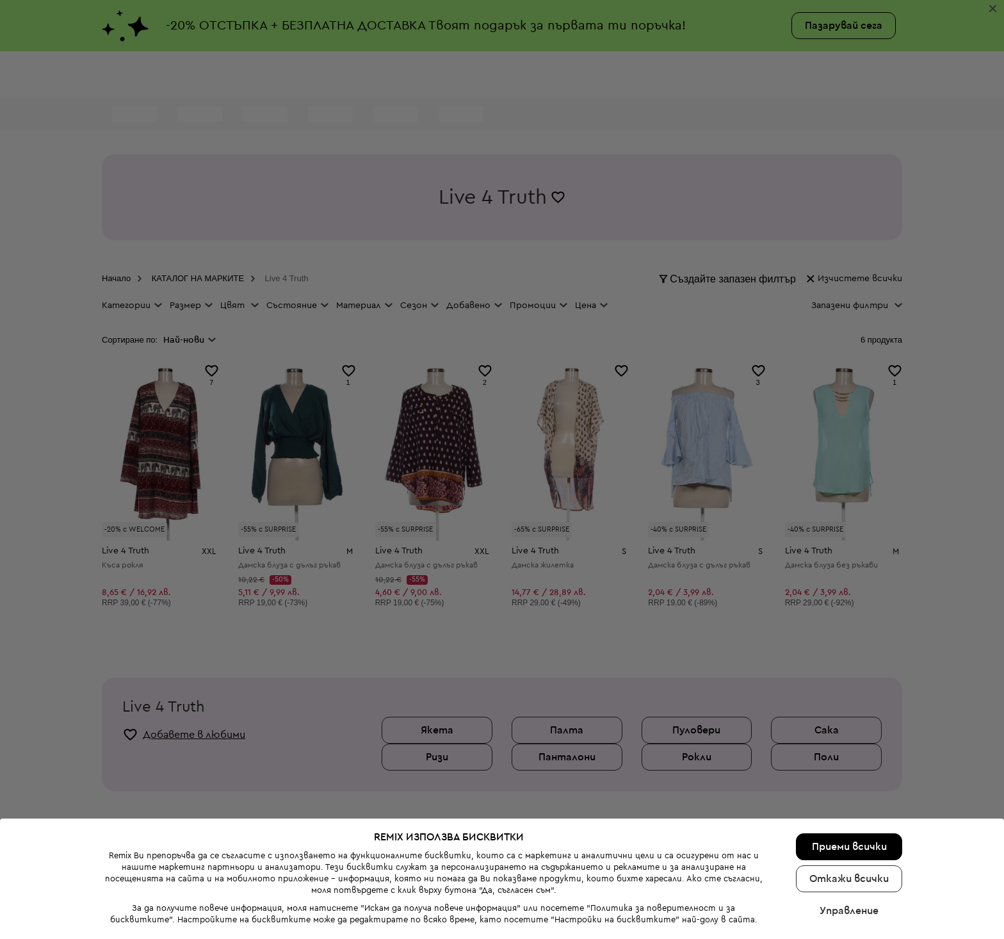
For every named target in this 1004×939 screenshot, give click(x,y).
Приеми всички (849, 807)
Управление (849, 871)
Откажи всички (849, 839)
